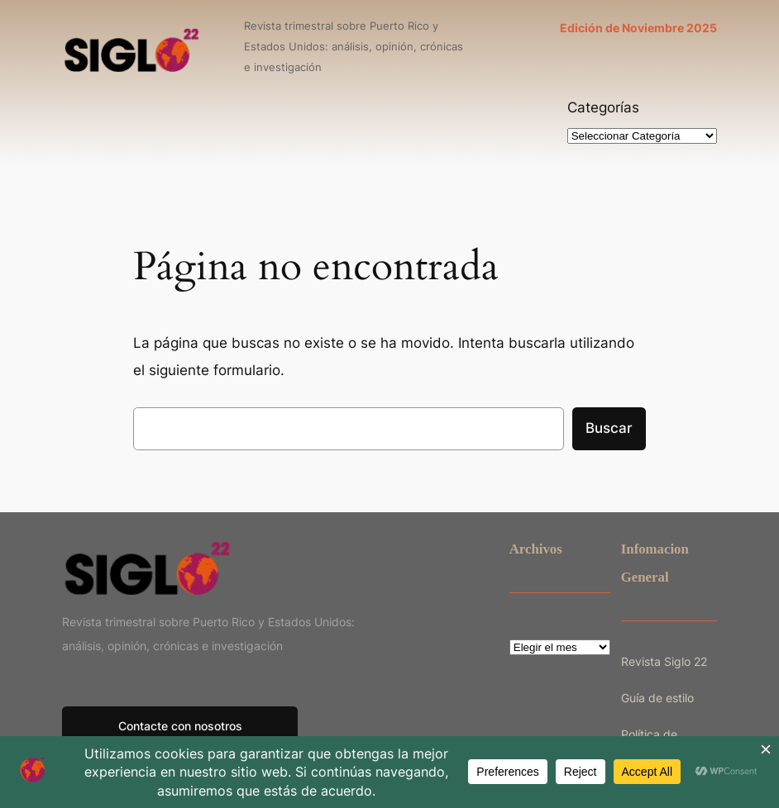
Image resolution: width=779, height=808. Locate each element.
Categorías (603, 107)
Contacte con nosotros (180, 726)
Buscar (609, 428)
